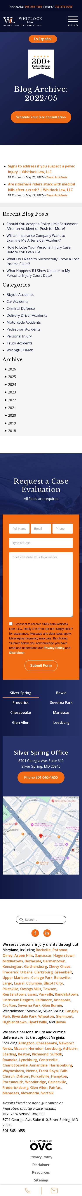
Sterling (9, 1054)
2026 (10, 369)
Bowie (61, 692)
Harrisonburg (60, 1065)
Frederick (21, 702)
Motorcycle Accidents (24, 322)
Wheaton (46, 1016)
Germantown (54, 961)
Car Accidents (17, 301)
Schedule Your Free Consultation (41, 117)
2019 (10, 423)
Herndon (36, 1048)
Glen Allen (20, 722)
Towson (49, 988)
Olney (8, 955)
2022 (10, 400)
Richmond (40, 1054)
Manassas (61, 712)
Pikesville (10, 988)
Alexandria (30, 1093)
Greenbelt (63, 972)
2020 (10, 415)
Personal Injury (19, 336)
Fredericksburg (15, 1087)
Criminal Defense (21, 308)
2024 (10, 384)
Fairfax (55, 1087)
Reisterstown (14, 994)
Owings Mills (30, 988)
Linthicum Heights (18, 1000)
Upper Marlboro (16, 977)
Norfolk (47, 1093)
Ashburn (70, 1048)
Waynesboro (13, 1070)
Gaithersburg (35, 966)
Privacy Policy (54, 648)
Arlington (26, 1043)
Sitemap (41, 1180)
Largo (7, 983)
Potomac (60, 949)
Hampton (59, 1076)
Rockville (43, 949)
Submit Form (41, 665)
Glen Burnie (52, 1005)
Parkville (46, 994)
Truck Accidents (56, 177)
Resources (41, 1172)
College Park (41, 977)
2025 (10, 377)
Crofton (9, 1005)
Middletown (13, 961)
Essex (32, 994)
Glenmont (64, 1016)
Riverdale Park (24, 1016)
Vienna (31, 1070)
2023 (10, 392)
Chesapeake (20, 712)
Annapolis (62, 1000)
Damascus (43, 955)
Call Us (28, 1191)
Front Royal (49, 1070)
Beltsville (62, 977)
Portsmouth (13, 1082)
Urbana (26, 972)
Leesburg (61, 722)
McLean (20, 1048)
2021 (10, 408)
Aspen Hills (23, 955)
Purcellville (40, 1076)
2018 (10, 431)
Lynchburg (28, 1059)
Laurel (19, 983)
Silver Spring (20, 692)
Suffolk (56, 1054)
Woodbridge (35, 1082)
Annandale (39, 1065)
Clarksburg (43, 972)
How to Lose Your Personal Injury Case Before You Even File (39, 249)
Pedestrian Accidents (23, 329)
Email (54, 1191)
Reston (24, 1054)
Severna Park (61, 702)
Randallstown (66, 994)
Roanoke (10, 1059)
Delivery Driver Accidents (27, 315)
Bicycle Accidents (20, 294)
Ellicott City (53, 983)
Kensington (12, 966)
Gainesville (57, 1082)
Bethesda (33, 961)
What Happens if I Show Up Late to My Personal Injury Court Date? (38, 273)
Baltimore (43, 1000)
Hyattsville (37, 1022)
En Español (43, 38)
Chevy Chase (59, 966)
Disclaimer (17, 652)
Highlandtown (15, 1022)
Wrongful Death (20, 350)
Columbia (34, 983)
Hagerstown (64, 955)
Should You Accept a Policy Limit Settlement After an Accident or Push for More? (42, 226)
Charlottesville (15, 1065)
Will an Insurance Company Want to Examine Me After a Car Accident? (36, 238)
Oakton (22, 1076)
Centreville (48, 1059)
